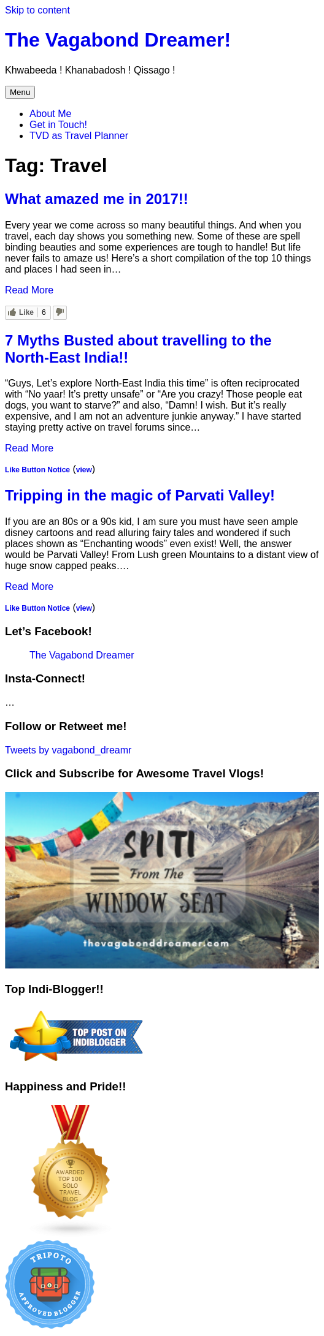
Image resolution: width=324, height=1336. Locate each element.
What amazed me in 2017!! (96, 199)
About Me (50, 113)
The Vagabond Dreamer (81, 655)
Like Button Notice (37, 470)
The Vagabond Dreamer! (118, 40)
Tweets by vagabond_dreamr (68, 750)
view (84, 470)
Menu (20, 92)
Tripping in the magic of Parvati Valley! (140, 495)
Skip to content (37, 10)
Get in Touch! (58, 124)
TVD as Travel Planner (78, 135)
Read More (29, 290)
